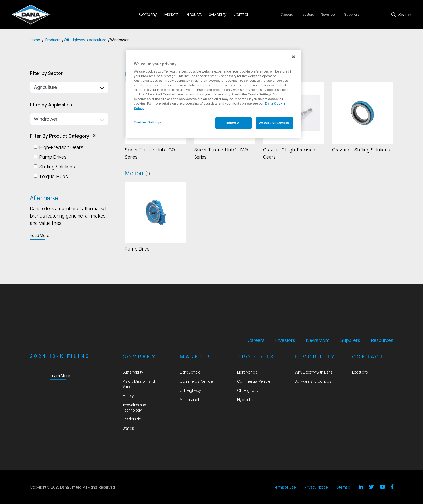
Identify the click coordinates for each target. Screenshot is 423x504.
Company (148, 14)
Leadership (131, 419)
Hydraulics (245, 399)
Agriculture (97, 39)
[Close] (293, 57)
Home (35, 39)
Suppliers (351, 14)
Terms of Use (284, 487)
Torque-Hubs (53, 176)
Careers (286, 14)
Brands (128, 428)
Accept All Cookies (274, 123)
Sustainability (132, 372)
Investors (306, 14)
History (128, 395)
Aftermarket (189, 399)
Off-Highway (74, 39)
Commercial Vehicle (196, 381)
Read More (39, 235)
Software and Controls (313, 381)
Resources (382, 340)
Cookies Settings (148, 122)
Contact (241, 14)
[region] (213, 94)
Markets (171, 14)
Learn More (60, 375)
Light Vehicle (190, 372)
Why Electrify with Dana (313, 372)
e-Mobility (217, 14)
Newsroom (329, 14)
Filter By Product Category (60, 136)
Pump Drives (52, 157)
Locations (360, 372)
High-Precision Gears (61, 147)
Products (194, 14)
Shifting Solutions (57, 167)
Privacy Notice (316, 487)
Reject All (234, 123)
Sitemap (343, 487)
